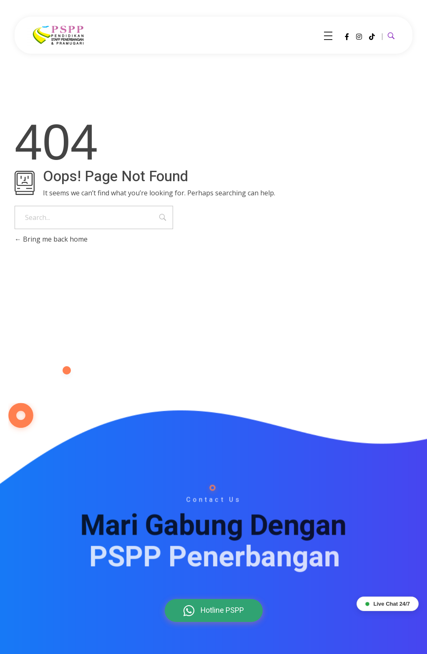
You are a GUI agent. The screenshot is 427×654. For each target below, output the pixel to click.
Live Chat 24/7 (387, 604)
